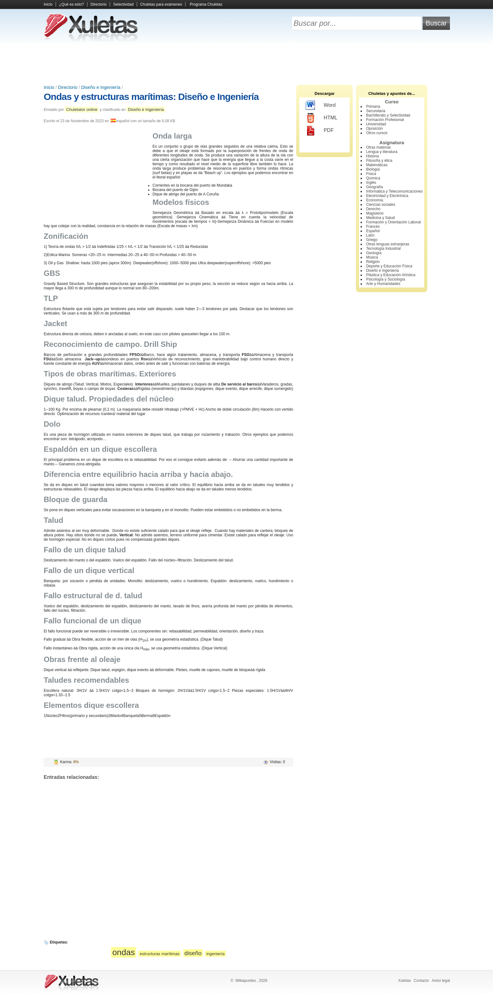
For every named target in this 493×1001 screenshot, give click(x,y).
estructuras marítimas (160, 953)
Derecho (373, 209)
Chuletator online (81, 109)
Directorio (99, 4)
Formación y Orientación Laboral (393, 222)
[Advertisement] (246, 63)
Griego (371, 240)
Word (320, 106)
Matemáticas (376, 165)
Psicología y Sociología (385, 279)
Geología (373, 253)
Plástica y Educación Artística (390, 275)
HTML (321, 118)
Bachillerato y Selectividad (388, 115)
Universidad (376, 124)
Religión (372, 262)
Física (371, 174)
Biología (372, 169)
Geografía (374, 187)
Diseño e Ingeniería (100, 87)
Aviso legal (441, 980)
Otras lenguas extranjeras (387, 244)
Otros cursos (376, 133)
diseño (193, 953)
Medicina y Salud (380, 218)
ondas (123, 952)
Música (372, 257)
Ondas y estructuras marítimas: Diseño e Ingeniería (151, 96)
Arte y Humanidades (383, 284)
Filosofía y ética (379, 160)
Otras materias (378, 147)
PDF (320, 131)
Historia (372, 156)
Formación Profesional (385, 120)
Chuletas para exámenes (161, 4)
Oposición (374, 128)
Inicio (48, 4)
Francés (372, 226)
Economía (374, 200)
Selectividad (123, 4)
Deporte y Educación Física (389, 266)
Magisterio (374, 213)
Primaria (373, 106)
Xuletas (404, 980)
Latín (370, 235)
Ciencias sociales (380, 204)
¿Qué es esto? (71, 4)
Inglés (371, 182)
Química (373, 178)
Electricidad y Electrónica (387, 196)
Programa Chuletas (206, 4)
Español (372, 231)
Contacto (421, 980)
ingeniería (215, 953)
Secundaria (375, 111)
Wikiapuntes (245, 980)
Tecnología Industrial (383, 248)
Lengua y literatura (381, 152)
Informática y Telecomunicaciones (394, 191)
